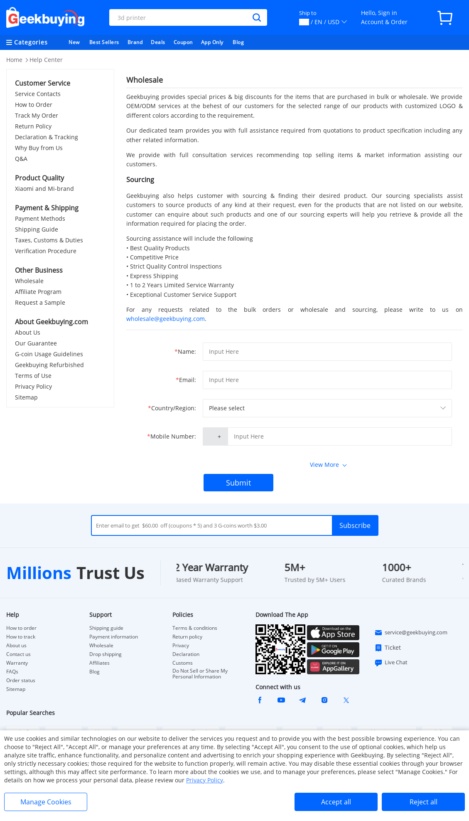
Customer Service (42, 83)
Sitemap (26, 397)
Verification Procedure (45, 251)
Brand (135, 42)
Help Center (46, 60)
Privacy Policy (33, 386)
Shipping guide (106, 628)
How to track (20, 637)
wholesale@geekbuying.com (165, 319)
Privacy (180, 645)
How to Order (33, 104)
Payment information (113, 637)
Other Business (39, 270)
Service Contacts (38, 94)
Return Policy (33, 126)
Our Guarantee (36, 343)
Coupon (183, 42)
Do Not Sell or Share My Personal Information (200, 674)
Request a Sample (40, 302)
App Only (212, 42)
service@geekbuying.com (410, 633)
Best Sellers (104, 42)
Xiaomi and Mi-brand (44, 188)
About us (16, 645)
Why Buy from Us (39, 148)
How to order (21, 628)
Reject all (423, 801)
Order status (20, 680)
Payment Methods (40, 218)
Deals (158, 42)
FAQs (12, 672)
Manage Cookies (45, 801)
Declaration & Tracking (46, 137)
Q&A (21, 159)
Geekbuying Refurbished (49, 365)
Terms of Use (33, 376)
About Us (27, 332)
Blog (238, 42)
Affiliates (99, 663)
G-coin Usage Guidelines (49, 354)
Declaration (185, 654)
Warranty (17, 663)
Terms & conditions (194, 628)
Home (14, 60)
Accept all (336, 801)
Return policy (187, 637)
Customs (182, 663)
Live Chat (391, 662)
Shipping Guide (36, 229)
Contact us (18, 654)
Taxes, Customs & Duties (49, 240)
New (74, 42)
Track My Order (36, 115)
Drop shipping (105, 654)
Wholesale (29, 281)
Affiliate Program (38, 292)
